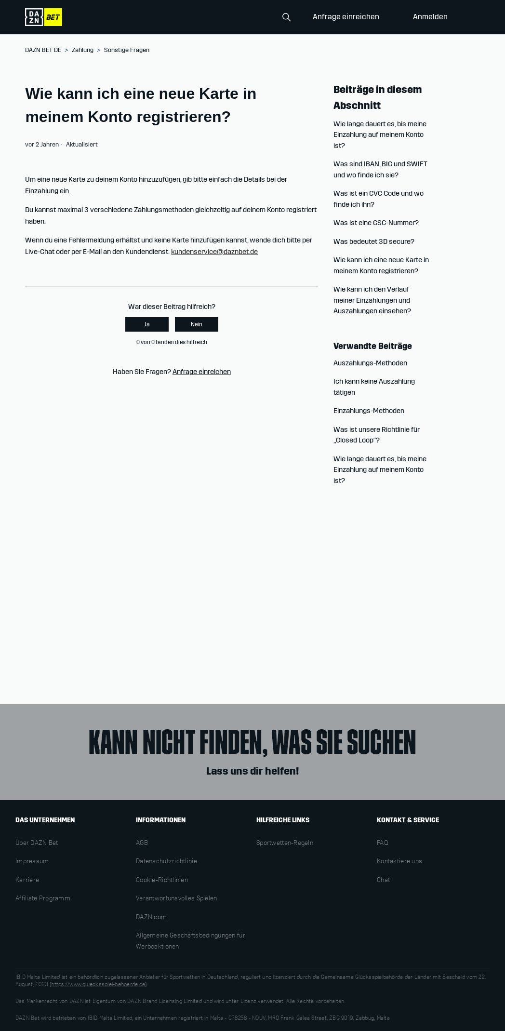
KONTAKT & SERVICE (408, 820)
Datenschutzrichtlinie (166, 861)
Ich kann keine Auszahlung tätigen (374, 387)
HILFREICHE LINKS (282, 820)
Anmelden (430, 16)
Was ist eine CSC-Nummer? (376, 222)
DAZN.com (151, 917)
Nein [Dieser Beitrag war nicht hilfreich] (196, 324)
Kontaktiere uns (399, 861)
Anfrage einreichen (346, 16)
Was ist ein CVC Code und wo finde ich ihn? (378, 199)
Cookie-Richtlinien (162, 880)
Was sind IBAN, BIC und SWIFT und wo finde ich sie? (380, 169)
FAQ (382, 843)
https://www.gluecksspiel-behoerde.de (98, 985)
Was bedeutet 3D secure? (373, 241)
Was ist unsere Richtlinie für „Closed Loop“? (376, 435)
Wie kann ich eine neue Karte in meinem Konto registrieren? (381, 265)
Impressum (32, 861)
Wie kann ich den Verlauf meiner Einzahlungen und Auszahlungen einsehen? (372, 300)
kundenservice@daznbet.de (214, 251)
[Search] (247, 17)
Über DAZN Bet (36, 843)
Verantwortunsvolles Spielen (176, 899)
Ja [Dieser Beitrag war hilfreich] (147, 324)
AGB (142, 843)
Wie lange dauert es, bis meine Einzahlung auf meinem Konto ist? (379, 135)
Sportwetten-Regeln (284, 843)
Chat (383, 880)
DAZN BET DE (43, 50)
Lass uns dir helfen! (252, 771)
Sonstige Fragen (126, 50)
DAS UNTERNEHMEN (45, 820)
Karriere (27, 880)
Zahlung (82, 50)
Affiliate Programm (42, 899)
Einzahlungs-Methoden (368, 410)
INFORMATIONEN (161, 820)
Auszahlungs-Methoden (370, 363)
